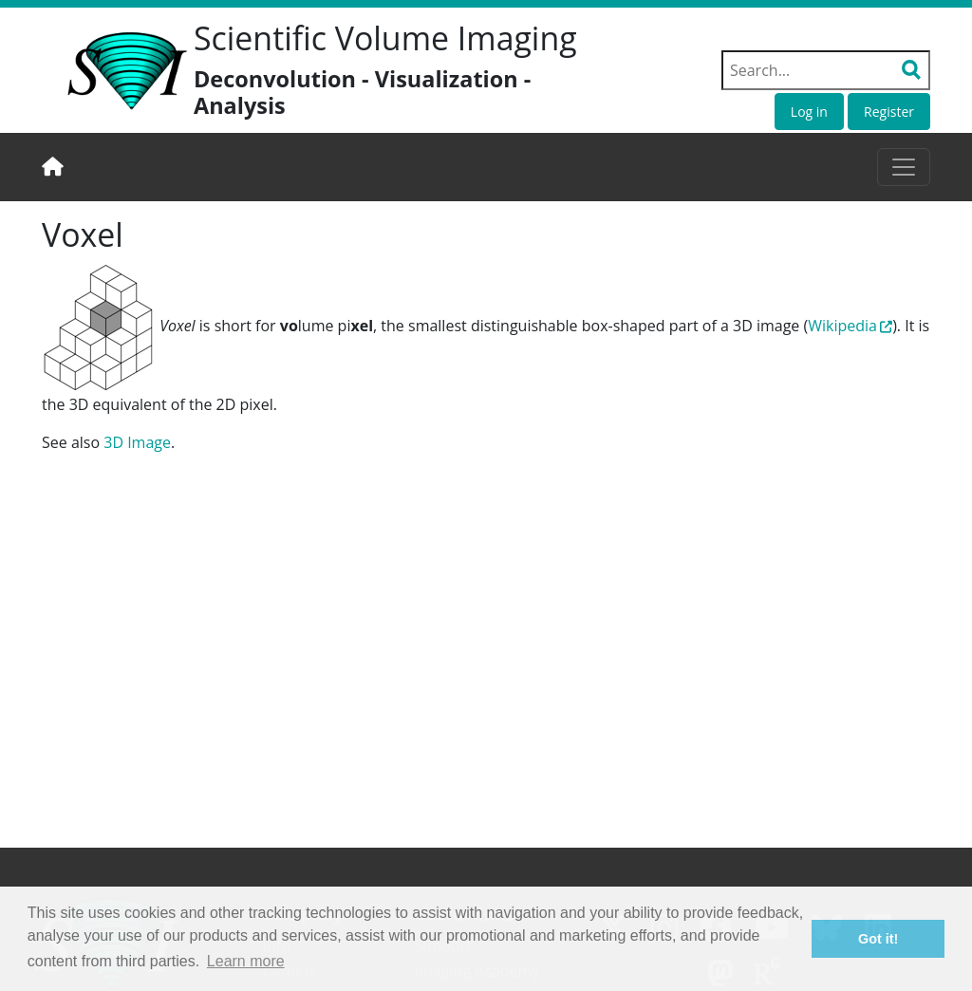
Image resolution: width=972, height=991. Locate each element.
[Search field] (825, 70)
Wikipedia (842, 325)
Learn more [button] (246, 961)
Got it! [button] (878, 938)
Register (889, 112)
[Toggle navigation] (903, 167)
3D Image (137, 442)
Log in (809, 112)
